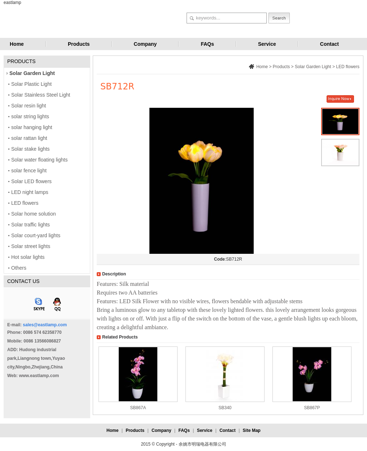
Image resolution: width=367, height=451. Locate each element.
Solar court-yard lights (35, 235)
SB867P (312, 407)
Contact (329, 44)
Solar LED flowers (31, 181)
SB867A (138, 407)
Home (17, 44)
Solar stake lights (30, 149)
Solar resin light (28, 106)
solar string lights (30, 116)
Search (279, 18)
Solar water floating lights (39, 160)
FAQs (207, 44)
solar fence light (29, 170)
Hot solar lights (28, 257)
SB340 (224, 407)
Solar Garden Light (32, 73)
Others (18, 268)
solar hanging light (31, 127)
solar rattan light (29, 138)
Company (145, 44)
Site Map (252, 430)
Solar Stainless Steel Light (40, 95)
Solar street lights (30, 246)
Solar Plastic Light (31, 84)
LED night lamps (29, 192)
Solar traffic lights (30, 224)
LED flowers (24, 203)
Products (79, 44)
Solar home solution (33, 214)
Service (267, 44)
